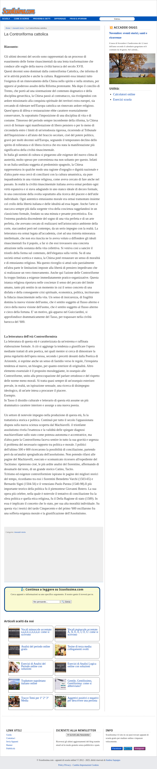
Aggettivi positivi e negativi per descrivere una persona (83, 699)
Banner (9, 745)
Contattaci (10, 738)
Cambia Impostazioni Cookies (86, 765)
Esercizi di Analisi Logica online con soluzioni (82, 665)
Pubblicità (10, 748)
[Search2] (46, 601)
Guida (9, 735)
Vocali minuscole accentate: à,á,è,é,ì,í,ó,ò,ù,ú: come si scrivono (36, 632)
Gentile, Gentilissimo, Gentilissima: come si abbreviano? (80, 683)
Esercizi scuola (122, 99)
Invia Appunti (12, 741)
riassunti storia (20, 532)
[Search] (66, 601)
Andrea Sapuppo (113, 760)
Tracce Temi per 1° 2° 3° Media (35, 699)
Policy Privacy (64, 765)
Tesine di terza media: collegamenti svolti (80, 648)
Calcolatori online (124, 94)
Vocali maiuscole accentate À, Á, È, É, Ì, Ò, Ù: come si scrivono (83, 632)
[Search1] (118, 19)
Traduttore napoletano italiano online (33, 682)
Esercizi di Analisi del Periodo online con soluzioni (33, 666)
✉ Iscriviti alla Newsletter (78, 735)
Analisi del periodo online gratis (35, 648)
